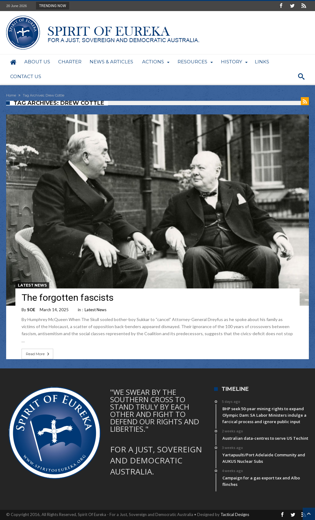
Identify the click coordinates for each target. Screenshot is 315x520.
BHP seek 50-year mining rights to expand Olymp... (117, 5)
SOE (31, 309)
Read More (38, 354)
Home (11, 95)
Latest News (32, 285)
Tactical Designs (235, 514)
